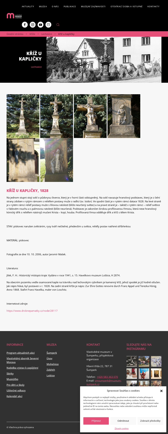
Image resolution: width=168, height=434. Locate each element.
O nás (55, 6)
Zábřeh (51, 369)
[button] (161, 390)
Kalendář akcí (14, 396)
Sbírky (10, 373)
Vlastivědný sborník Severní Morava (23, 360)
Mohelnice (53, 364)
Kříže (32, 34)
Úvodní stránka (15, 34)
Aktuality (28, 6)
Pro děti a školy (15, 384)
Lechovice (46, 34)
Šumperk (52, 352)
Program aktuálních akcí (21, 352)
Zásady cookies (122, 428)
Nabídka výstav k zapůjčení (22, 367)
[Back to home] (14, 15)
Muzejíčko (12, 379)
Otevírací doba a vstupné (127, 6)
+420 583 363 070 (107, 376)
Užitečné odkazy (16, 390)
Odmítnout (123, 420)
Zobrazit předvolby (150, 420)
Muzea (43, 6)
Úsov (49, 358)
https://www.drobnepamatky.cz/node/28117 (32, 310)
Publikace (70, 6)
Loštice (51, 375)
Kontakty (153, 6)
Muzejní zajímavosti (93, 6)
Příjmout (96, 420)
